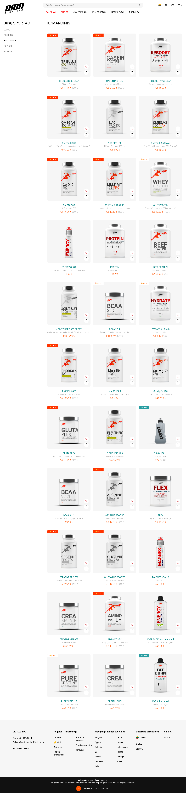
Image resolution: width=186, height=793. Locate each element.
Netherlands (122, 747)
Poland (120, 752)
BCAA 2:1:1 (114, 329)
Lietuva (120, 742)
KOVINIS (8, 46)
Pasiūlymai (51, 12)
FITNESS (8, 51)
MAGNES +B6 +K (160, 577)
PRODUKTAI (134, 12)
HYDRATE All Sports (160, 329)
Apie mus (58, 747)
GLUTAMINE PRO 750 (114, 577)
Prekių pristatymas (59, 753)
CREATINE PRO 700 (69, 577)
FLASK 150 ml (160, 453)
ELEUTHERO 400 (115, 453)
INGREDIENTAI (117, 12)
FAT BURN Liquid (160, 701)
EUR (166, 737)
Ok (79, 788)
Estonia (98, 747)
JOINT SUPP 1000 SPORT (69, 329)
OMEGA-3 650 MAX (160, 143)
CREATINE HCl (115, 701)
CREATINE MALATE (69, 639)
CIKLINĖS (8, 35)
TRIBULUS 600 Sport (69, 81)
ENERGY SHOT (69, 267)
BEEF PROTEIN (160, 267)
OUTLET (64, 12)
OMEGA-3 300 (69, 143)
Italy (97, 766)
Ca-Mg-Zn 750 (160, 391)
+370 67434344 (21, 748)
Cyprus (98, 742)
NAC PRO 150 (114, 143)
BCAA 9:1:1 (68, 515)
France (98, 756)
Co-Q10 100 (69, 205)
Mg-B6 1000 (115, 391)
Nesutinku (88, 788)
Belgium (98, 737)
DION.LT (57, 737)
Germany (99, 761)
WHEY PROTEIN (160, 205)
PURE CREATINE (69, 701)
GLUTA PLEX (69, 453)
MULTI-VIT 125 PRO (114, 205)
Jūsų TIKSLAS (80, 12)
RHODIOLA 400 (68, 391)
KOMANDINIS (10, 40)
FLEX (160, 515)
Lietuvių (139, 749)
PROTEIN (114, 267)
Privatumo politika (84, 745)
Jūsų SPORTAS (99, 12)
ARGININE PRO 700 (114, 515)
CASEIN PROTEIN (114, 81)
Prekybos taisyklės (80, 739)
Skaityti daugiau (101, 788)
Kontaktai (80, 750)
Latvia (119, 737)
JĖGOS (7, 30)
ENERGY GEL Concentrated (160, 639)
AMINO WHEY (114, 639)
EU (96, 752)
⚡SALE (57, 742)
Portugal (120, 756)
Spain (119, 761)
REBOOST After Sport (160, 81)
